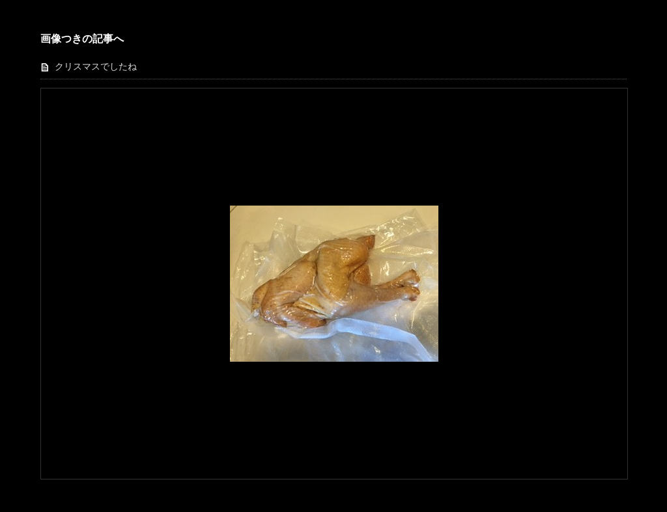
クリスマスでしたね (96, 67)
